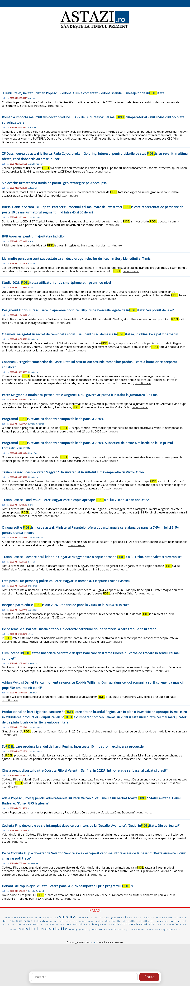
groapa (83, 929)
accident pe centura (99, 924)
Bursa (31, 241)
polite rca (154, 921)
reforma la (118, 929)
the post (104, 917)
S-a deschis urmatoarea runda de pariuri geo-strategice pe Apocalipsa (54, 183)
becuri (179, 924)
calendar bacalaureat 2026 (135, 924)
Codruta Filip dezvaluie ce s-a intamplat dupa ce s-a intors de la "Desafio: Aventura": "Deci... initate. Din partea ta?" (91, 825)
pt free (130, 929)
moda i (16, 917)
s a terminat (166, 924)
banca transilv (88, 921)
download (42, 921)
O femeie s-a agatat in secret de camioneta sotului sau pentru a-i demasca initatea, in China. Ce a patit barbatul (90, 334)
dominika (104, 921)
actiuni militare (40, 924)
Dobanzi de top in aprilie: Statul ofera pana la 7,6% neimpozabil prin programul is (67, 886)
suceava (68, 916)
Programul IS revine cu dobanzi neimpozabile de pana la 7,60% (52, 419)
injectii (57, 924)
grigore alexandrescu (64, 921)
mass (165, 921)
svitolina (172, 917)
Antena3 (32, 609)
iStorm (93, 942)
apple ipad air (170, 929)
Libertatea (33, 339)
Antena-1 (32, 98)
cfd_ (4, 921)
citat (66, 924)
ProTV (31, 263)
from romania (26, 921)
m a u (182, 917)
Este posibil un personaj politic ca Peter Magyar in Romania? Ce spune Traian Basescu (66, 581)
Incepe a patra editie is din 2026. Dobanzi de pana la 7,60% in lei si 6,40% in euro (65, 605)
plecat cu (159, 917)
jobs (12, 921)
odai (149, 917)
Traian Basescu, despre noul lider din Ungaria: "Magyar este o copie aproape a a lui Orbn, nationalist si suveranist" (92, 557)
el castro (9, 924)
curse (24, 917)
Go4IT (31, 287)
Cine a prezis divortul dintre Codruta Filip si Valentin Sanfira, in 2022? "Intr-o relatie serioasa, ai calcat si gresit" (85, 770)
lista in (134, 917)
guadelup (116, 917)
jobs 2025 (22, 924)
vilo (142, 917)
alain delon (77, 924)
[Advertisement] (95, 57)
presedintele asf (99, 929)
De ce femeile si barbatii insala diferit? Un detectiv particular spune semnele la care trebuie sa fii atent (79, 629)
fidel (7, 917)
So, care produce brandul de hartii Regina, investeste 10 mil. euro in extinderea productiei (73, 746)
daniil (143, 921)
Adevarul (32, 188)
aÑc (125, 917)
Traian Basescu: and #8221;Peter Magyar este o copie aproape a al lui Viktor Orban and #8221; (76, 500)
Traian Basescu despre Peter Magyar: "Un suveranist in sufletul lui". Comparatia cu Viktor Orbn (73, 472)
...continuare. (54, 106)
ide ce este (36, 917)
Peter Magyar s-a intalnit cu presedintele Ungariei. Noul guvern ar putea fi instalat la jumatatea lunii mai (80, 395)
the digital (118, 921)
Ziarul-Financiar (35, 164)
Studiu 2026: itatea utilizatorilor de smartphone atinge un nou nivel (56, 282)
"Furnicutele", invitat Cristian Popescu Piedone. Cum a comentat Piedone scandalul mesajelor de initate (83, 93)
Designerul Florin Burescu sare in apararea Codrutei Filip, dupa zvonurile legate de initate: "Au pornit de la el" (88, 310)
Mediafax (32, 453)
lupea (82, 917)
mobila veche (179, 921)
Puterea (32, 127)
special (141, 929)
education (51, 917)
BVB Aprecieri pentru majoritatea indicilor (33, 236)
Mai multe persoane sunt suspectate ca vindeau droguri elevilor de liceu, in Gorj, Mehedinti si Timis (76, 258)
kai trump (153, 929)
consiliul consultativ (43, 928)
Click (30, 315)
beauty (73, 929)
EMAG (95, 910)
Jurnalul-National (36, 423)
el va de (92, 917)
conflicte (133, 921)
